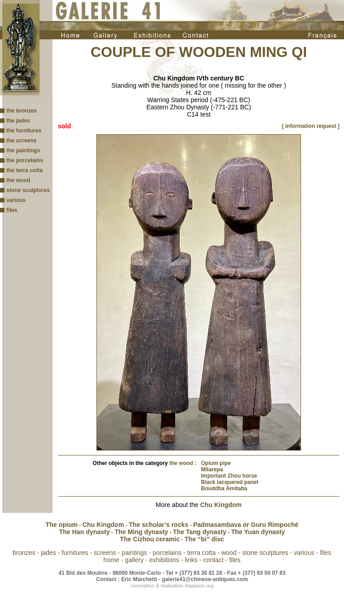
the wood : (182, 463)
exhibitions (164, 559)
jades (48, 552)
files (11, 210)
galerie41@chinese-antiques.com (205, 579)
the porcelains (24, 160)
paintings (134, 552)
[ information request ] (310, 126)
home (111, 559)
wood (228, 552)
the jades (18, 120)
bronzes (24, 552)
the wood (18, 180)
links (191, 559)
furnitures (75, 552)
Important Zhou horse (229, 476)
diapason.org (199, 585)
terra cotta (201, 552)
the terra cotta (24, 170)
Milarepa (212, 469)
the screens (21, 140)
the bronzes (21, 111)
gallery (134, 559)
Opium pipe (216, 463)
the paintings (23, 150)
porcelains (167, 552)
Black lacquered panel (229, 482)
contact (213, 559)
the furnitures (23, 130)
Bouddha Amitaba (224, 488)
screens (105, 552)
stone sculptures (28, 190)
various (16, 200)
